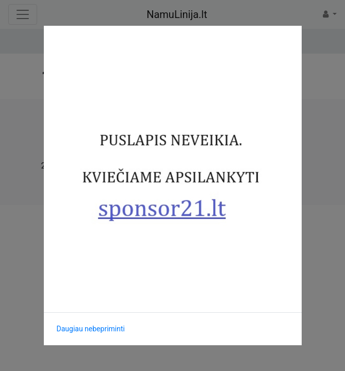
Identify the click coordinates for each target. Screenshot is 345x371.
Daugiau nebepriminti (91, 329)
